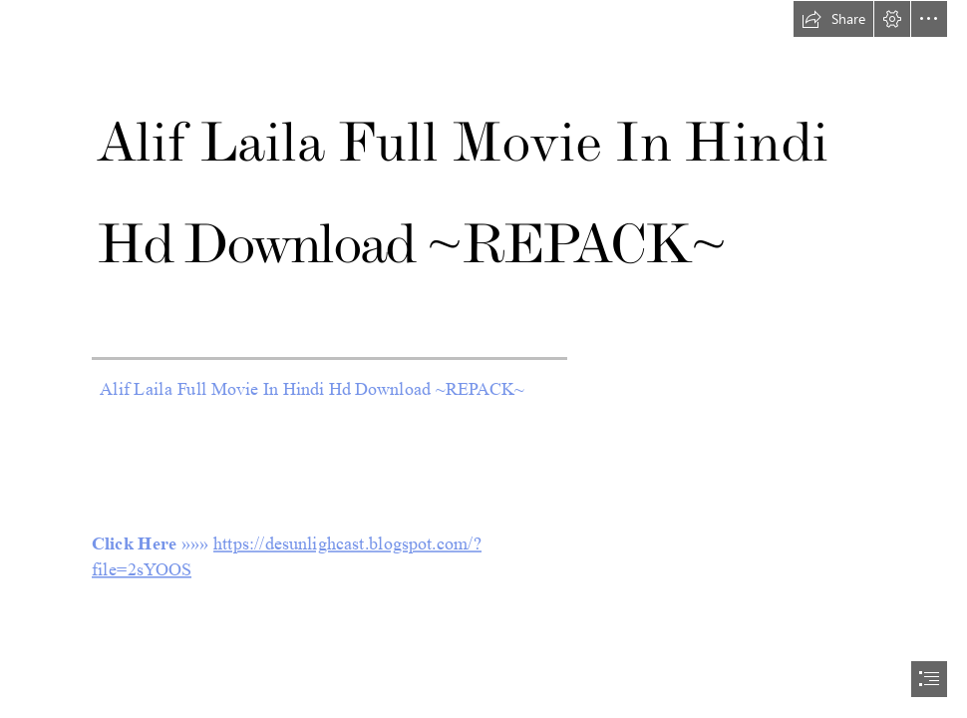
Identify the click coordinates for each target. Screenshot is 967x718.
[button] (833, 19)
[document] (483, 359)
